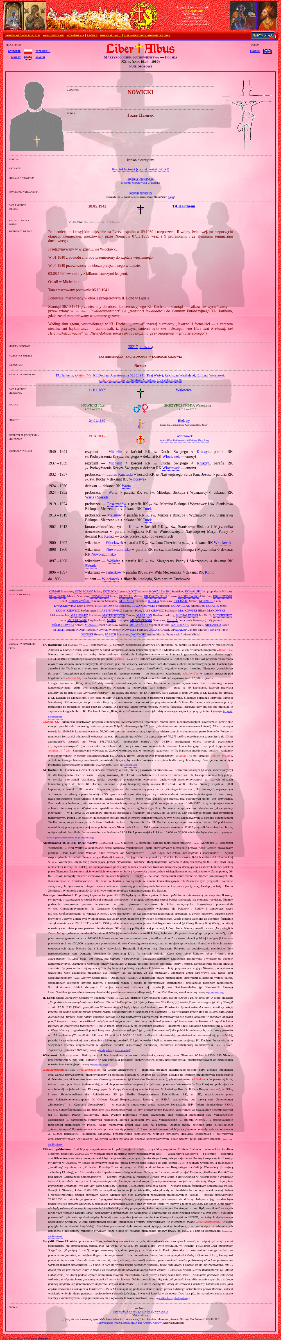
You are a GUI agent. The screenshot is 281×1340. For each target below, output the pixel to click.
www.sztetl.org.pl (100, 1064)
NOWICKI (129, 629)
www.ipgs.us (161, 1311)
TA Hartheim (64, 375)
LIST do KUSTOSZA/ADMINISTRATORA (147, 35)
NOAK (80, 629)
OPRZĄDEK (179, 629)
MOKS (111, 620)
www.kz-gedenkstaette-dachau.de (62, 837)
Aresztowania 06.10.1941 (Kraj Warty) (136, 375)
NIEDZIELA (213, 624)
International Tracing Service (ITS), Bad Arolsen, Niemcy (130, 1322)
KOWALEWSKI (160, 591)
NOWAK (102, 629)
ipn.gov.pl (227, 711)
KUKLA (153, 601)
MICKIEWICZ (222, 615)
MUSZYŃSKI (138, 624)
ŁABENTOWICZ (110, 610)
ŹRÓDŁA (92, 35)
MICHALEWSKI (187, 615)
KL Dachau (146, 347)
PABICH (110, 634)
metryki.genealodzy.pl (141, 1311)
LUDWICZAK (180, 605)
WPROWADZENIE (53, 35)
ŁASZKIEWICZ (153, 610)
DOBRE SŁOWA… (110, 35)
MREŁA (172, 620)
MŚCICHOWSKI (62, 624)
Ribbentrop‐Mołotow (140, 380)
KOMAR (54, 591)
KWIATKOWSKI (106, 605)
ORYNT (215, 629)
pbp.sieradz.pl (120, 1311)
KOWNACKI (57, 596)
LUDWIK (212, 605)
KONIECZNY (83, 591)
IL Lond (201, 375)
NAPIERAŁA (180, 624)
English (255, 51)
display (16, 57)
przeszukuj (42, 51)
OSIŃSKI (87, 634)
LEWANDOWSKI (143, 605)
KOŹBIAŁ (126, 596)
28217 (133, 347)
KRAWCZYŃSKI (155, 596)
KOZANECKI (99, 596)
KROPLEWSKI (188, 596)
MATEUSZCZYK (113, 615)
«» (83, 375)
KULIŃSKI (181, 601)
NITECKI (59, 629)
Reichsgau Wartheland (180, 375)
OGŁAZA (155, 629)
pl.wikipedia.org (55, 717)
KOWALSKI (193, 591)
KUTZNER (206, 601)
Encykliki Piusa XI (169, 380)
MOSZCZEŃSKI (141, 620)
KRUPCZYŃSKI (79, 601)
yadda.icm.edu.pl (122, 1050)
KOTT (132, 591)
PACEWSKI (138, 634)
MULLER (91, 624)
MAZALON (144, 615)
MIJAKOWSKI (77, 620)
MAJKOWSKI (187, 610)
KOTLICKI (110, 591)
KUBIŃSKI (126, 601)
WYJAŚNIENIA (75, 35)
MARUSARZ (79, 615)
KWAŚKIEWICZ (65, 605)
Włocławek (217, 375)
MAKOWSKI (216, 610)
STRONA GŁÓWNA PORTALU (22, 35)
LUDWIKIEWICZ (68, 610)
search (40, 57)
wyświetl (14, 51)
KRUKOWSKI (222, 596)
